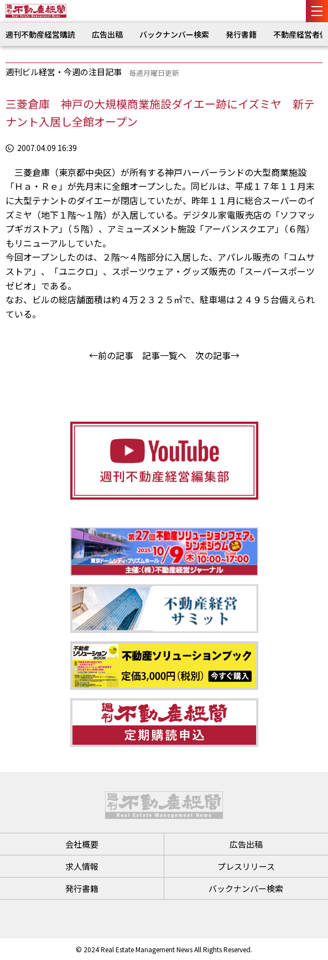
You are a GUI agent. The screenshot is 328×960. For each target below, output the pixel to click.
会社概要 (81, 844)
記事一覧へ (164, 355)
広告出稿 (107, 34)
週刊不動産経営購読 (40, 34)
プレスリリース (246, 866)
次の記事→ (217, 355)
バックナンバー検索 (174, 34)
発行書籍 (241, 34)
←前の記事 (111, 355)
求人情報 (81, 866)
